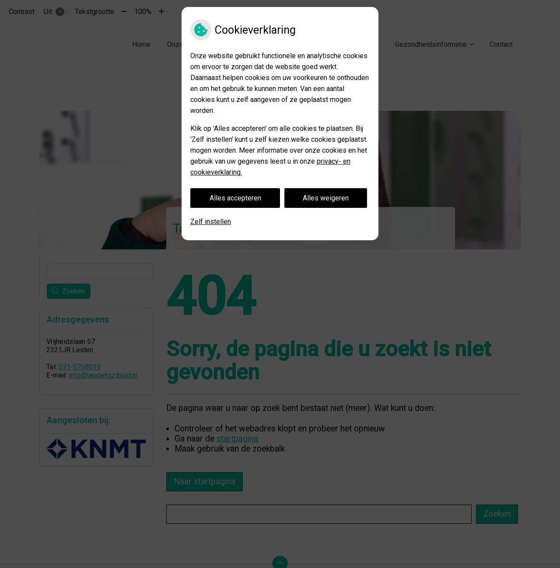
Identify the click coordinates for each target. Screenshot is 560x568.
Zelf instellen (210, 221)
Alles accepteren (235, 198)
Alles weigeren (326, 198)
